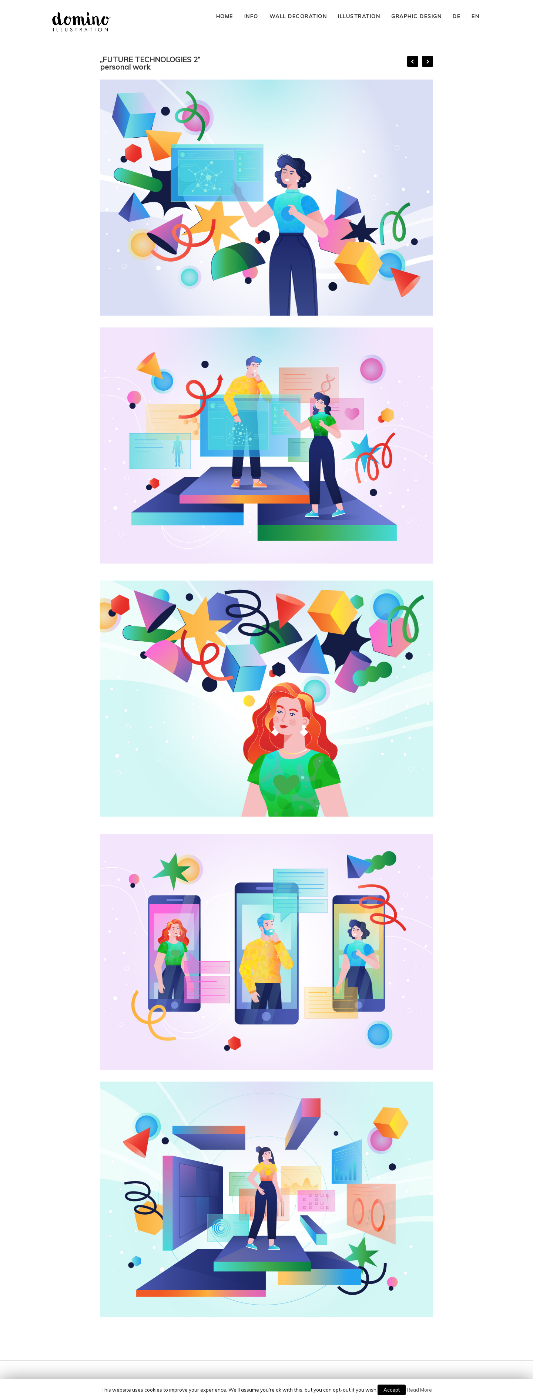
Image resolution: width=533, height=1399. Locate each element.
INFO (251, 16)
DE (456, 16)
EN (475, 16)
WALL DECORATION (298, 16)
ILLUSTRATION (359, 16)
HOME (224, 16)
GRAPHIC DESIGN (416, 16)
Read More (419, 1390)
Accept (391, 1390)
